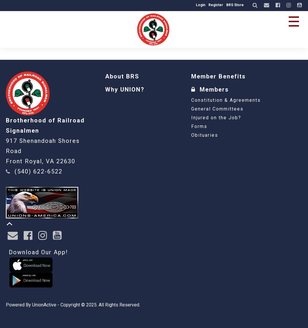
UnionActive (44, 305)
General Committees (217, 109)
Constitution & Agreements (226, 100)
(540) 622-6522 (38, 171)
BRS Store (235, 5)
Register (215, 5)
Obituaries (204, 135)
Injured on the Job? (216, 117)
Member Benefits (218, 76)
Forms (199, 126)
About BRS (122, 76)
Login (200, 5)
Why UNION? (125, 89)
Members (210, 89)
